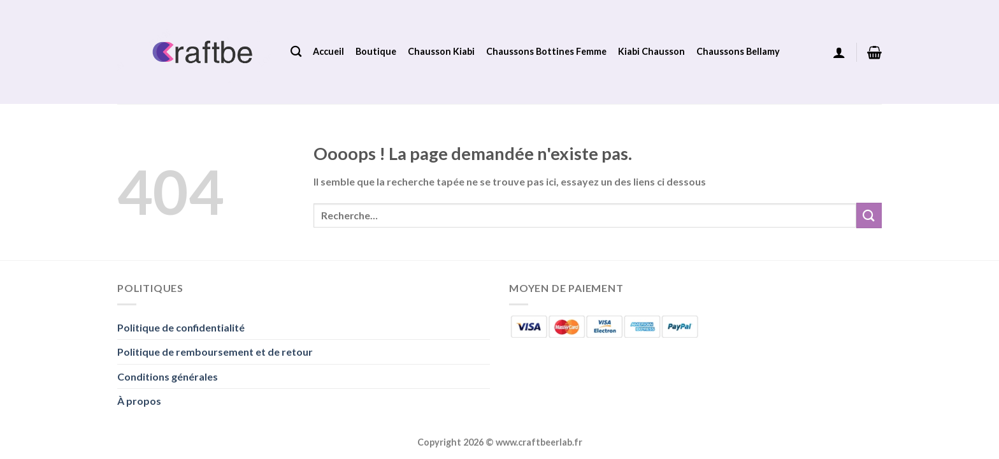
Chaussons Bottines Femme (546, 51)
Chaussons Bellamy (738, 51)
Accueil (328, 51)
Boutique (376, 51)
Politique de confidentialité (181, 327)
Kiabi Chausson (651, 51)
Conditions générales (167, 376)
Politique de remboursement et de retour (215, 352)
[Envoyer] (869, 215)
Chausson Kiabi (441, 51)
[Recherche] (296, 52)
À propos (139, 401)
